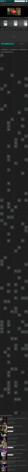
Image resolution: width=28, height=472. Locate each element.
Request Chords (10, 427)
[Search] (24, 1)
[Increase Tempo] (7, 17)
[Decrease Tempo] (1, 17)
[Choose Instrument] (19, 29)
